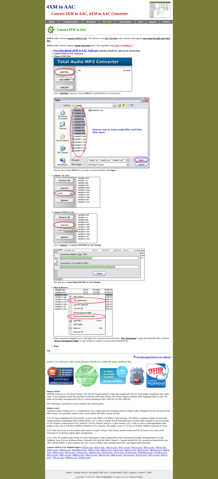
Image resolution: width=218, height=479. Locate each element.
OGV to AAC (154, 455)
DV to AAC (119, 452)
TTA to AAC (82, 452)
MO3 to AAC (143, 450)
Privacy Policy (136, 477)
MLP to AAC (112, 447)
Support (152, 22)
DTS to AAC (107, 452)
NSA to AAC (129, 455)
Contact (166, 22)
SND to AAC (58, 452)
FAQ (140, 22)
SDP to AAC (160, 447)
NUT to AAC (141, 455)
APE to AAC (106, 450)
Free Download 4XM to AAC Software (76, 50)
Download (90, 22)
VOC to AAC (58, 457)
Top (48, 351)
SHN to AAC (52, 450)
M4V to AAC (130, 450)
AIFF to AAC (94, 450)
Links (149, 472)
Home (51, 22)
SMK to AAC (65, 450)
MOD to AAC (156, 450)
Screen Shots (125, 22)
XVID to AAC (85, 457)
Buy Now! (103, 472)
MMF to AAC (79, 455)
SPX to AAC (70, 452)
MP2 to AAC (104, 455)
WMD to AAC (71, 457)
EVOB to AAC (160, 452)
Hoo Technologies (104, 477)
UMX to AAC (95, 452)
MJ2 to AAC (99, 447)
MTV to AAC (124, 447)
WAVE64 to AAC (79, 450)
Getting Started (70, 22)
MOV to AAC (92, 455)
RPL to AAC (149, 447)
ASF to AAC (118, 450)
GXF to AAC (87, 447)
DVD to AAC (131, 452)
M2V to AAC (52, 455)
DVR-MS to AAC (145, 452)
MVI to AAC (137, 447)
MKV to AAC (65, 455)
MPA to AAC (116, 455)
